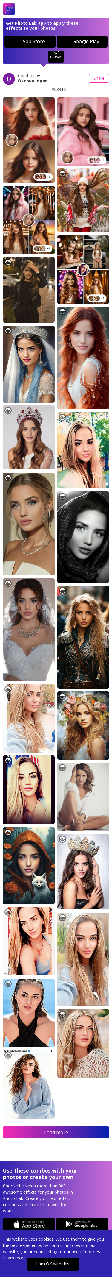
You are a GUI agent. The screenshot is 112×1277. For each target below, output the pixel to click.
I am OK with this (52, 1264)
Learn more (14, 1258)
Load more (56, 1132)
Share (99, 78)
